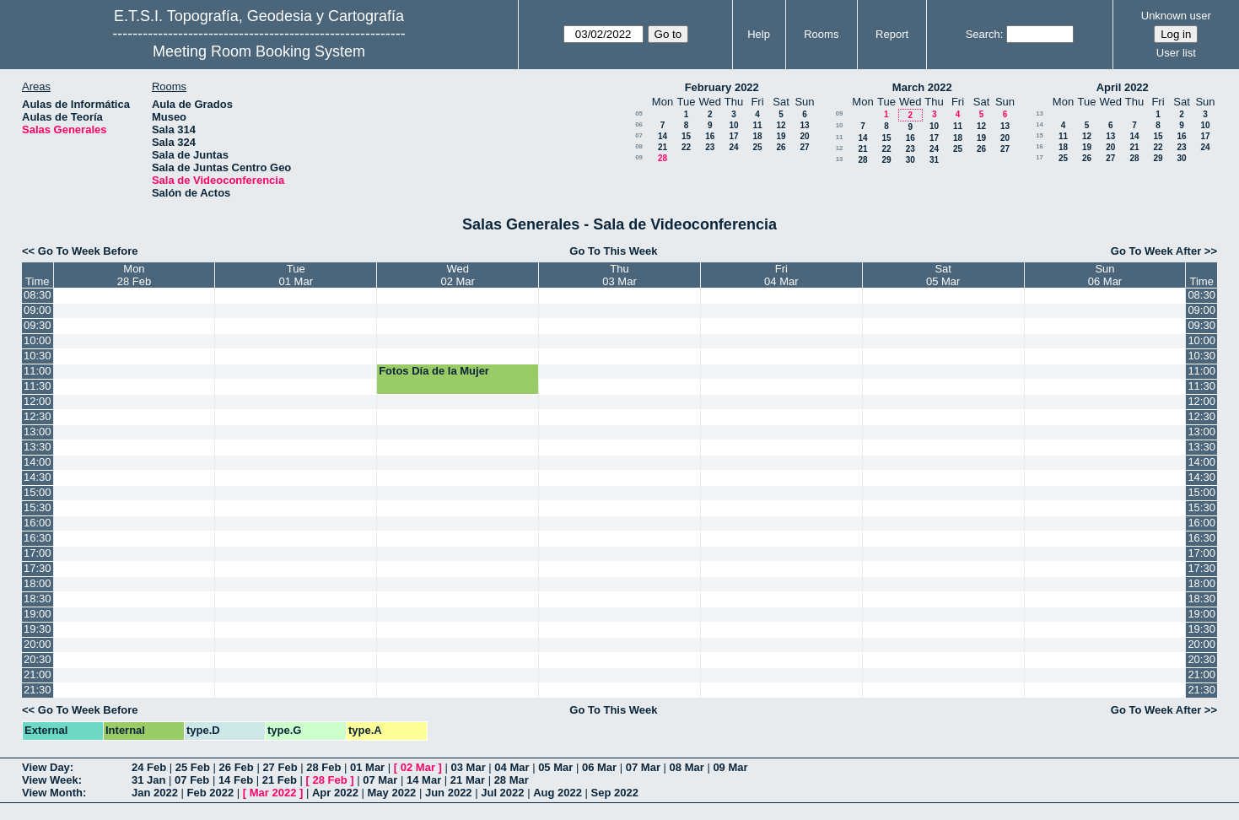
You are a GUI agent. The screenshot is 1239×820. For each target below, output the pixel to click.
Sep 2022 (614, 792)
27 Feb (279, 767)
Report (891, 34)
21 (662, 147)
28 (662, 158)
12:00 (37, 401)
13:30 (37, 446)
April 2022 (1122, 87)
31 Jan (148, 780)
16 (709, 136)
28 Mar (511, 780)
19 (780, 136)
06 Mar (599, 767)
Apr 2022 (335, 792)
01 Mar (367, 767)
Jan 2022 (155, 792)
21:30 (37, 689)
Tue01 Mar (296, 275)
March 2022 (922, 87)
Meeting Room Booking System (259, 51)
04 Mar (511, 767)
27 (804, 147)
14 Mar (424, 780)
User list (1176, 52)
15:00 (37, 492)
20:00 (37, 644)
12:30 (37, 416)
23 (709, 147)
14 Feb (235, 780)
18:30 (37, 598)
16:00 (37, 522)
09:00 (37, 310)
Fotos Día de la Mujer (434, 370)
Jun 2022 (448, 792)
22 (686, 147)
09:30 (37, 325)
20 (804, 136)
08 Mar (687, 767)
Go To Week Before (88, 251)
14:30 (37, 477)
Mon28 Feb (134, 275)
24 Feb (149, 767)
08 (639, 146)
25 (757, 147)
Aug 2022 (557, 792)
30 (910, 160)
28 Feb (323, 767)
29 (886, 160)
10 (733, 125)
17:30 (37, 568)
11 (757, 125)
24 (733, 147)
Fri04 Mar (781, 275)
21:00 (37, 674)
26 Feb (236, 767)
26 (780, 147)
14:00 (37, 462)
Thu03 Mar (619, 275)
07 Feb (192, 780)
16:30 (37, 537)
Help (758, 34)
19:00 (37, 613)
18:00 (37, 583)
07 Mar (643, 767)
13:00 (37, 431)
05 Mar (555, 767)
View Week (50, 780)
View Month (52, 792)
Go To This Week (613, 251)
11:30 (37, 386)
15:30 (37, 507)
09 (639, 157)
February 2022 (722, 87)
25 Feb (192, 767)
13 (804, 125)
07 (639, 135)
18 (757, 136)
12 (780, 125)
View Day (46, 767)
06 (639, 124)
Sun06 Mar (1105, 275)
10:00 (37, 340)
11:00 (37, 370)
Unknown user (1176, 15)
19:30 (37, 629)
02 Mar (418, 767)
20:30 (37, 659)
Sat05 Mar (943, 275)
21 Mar (467, 780)
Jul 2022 (502, 792)
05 (639, 113)
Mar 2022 (273, 792)
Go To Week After (1156, 251)
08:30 (37, 295)
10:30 (37, 355)
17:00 (37, 553)
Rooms (821, 34)
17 (733, 136)
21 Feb (279, 780)
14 (662, 136)
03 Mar (468, 767)
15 (686, 136)
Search (983, 34)
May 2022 (392, 792)
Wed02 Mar (457, 275)
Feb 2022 (210, 792)
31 (934, 160)
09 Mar (730, 767)
